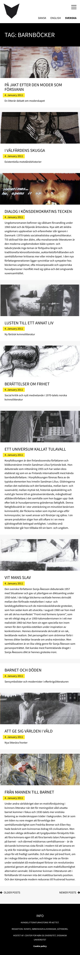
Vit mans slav (18, 577)
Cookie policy (40, 946)
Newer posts (67, 892)
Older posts (12, 892)
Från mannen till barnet (29, 792)
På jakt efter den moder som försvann (33, 87)
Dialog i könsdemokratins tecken (38, 211)
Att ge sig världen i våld (29, 731)
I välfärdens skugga (25, 150)
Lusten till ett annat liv (29, 323)
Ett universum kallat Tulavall (35, 449)
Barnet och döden (23, 670)
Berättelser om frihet (27, 384)
